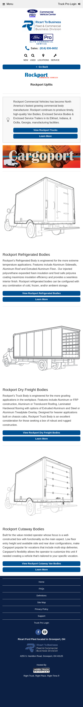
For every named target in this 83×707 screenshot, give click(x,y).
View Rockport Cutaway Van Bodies (41, 563)
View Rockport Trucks (45, 130)
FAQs (41, 589)
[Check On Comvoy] (45, 632)
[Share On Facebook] (38, 632)
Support (41, 616)
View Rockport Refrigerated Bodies (41, 293)
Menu (8, 4)
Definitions (42, 595)
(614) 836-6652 (49, 48)
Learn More (45, 136)
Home (41, 582)
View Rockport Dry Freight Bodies (41, 432)
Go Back (41, 67)
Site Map (41, 602)
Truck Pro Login (41, 623)
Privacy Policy (41, 609)
